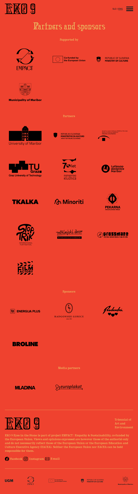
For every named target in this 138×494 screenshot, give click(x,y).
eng (120, 9)
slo (114, 9)
